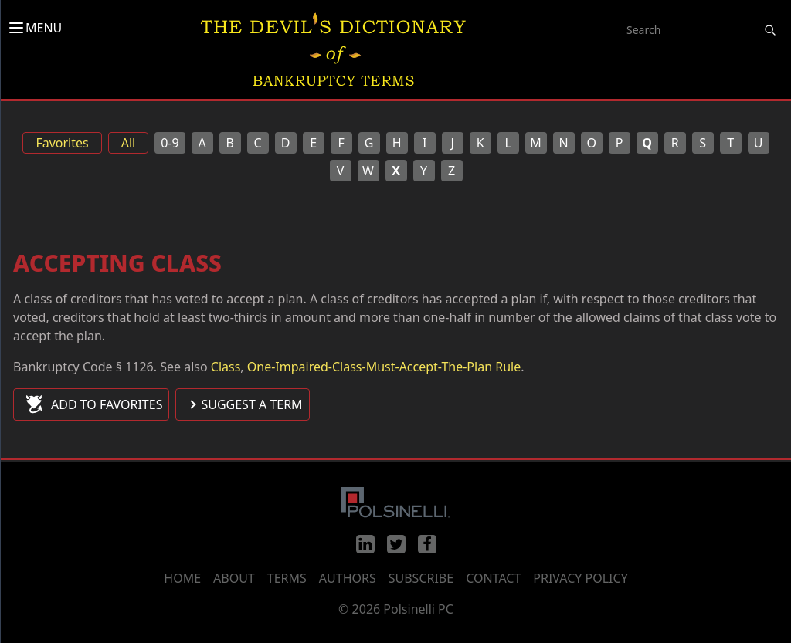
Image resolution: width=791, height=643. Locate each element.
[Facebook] (427, 544)
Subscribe (421, 578)
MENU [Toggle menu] (34, 28)
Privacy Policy (580, 578)
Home (182, 578)
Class (226, 366)
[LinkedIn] (365, 544)
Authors (347, 578)
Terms (287, 578)
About (234, 578)
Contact (493, 578)
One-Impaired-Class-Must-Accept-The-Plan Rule (384, 366)
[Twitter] (396, 544)
